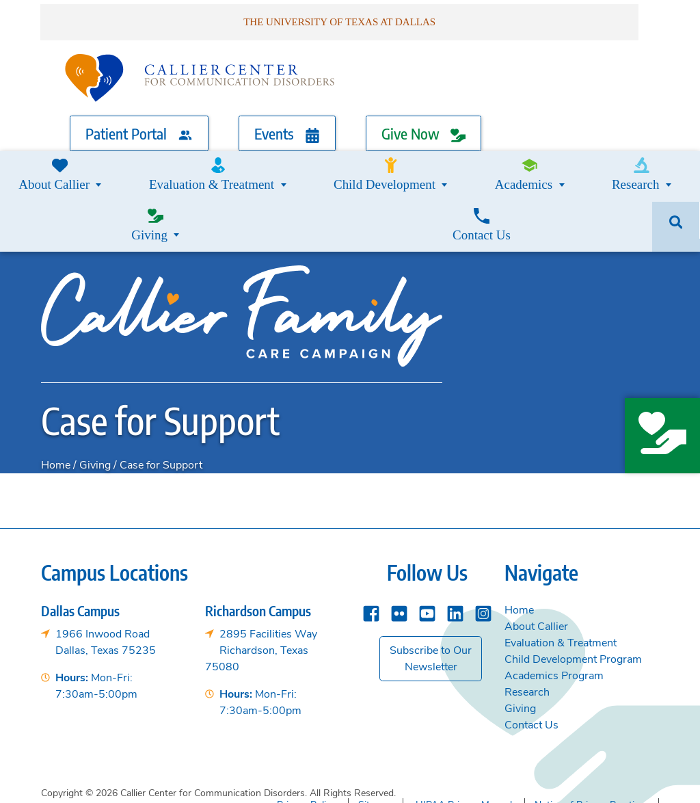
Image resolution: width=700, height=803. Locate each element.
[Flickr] (399, 542)
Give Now (423, 125)
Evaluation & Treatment (156, 163)
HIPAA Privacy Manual (464, 732)
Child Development (284, 163)
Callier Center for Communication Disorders (155, 781)
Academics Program (554, 606)
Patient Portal (139, 125)
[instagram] (483, 542)
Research (467, 163)
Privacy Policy (306, 732)
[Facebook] (371, 542)
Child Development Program (573, 589)
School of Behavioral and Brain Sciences (377, 781)
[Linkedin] (455, 542)
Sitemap (375, 732)
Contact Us (614, 163)
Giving (539, 163)
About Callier (536, 556)
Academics (386, 163)
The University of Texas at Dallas (572, 781)
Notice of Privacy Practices (592, 732)
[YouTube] (427, 542)
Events (287, 125)
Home (55, 395)
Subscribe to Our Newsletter (431, 589)
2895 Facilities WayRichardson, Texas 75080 (261, 581)
